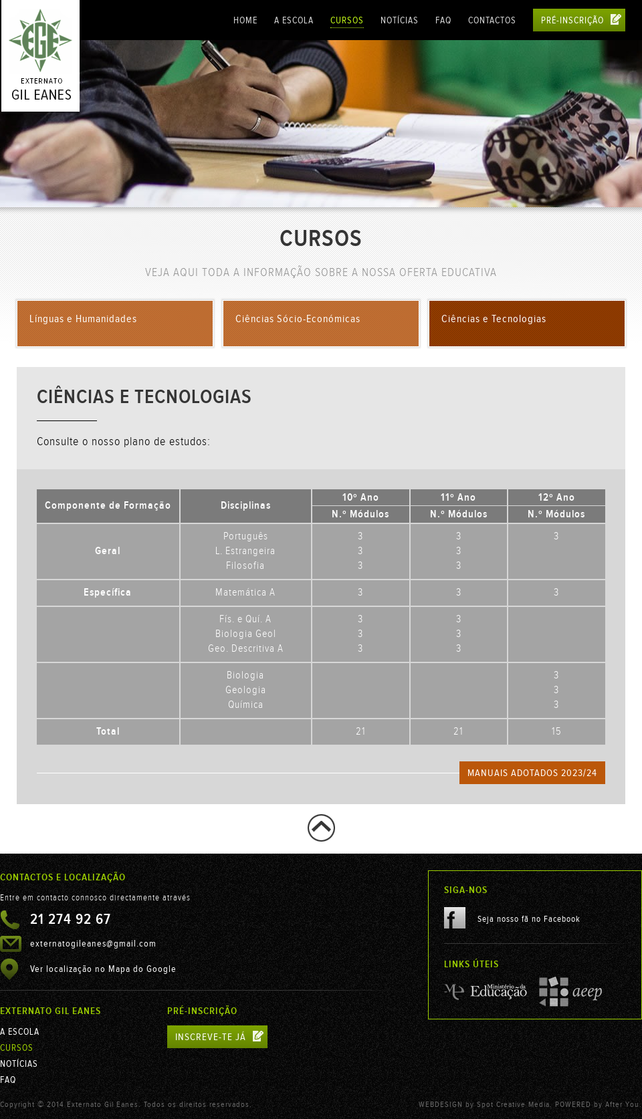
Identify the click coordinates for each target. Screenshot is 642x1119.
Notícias (400, 20)
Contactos (492, 20)
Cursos (347, 20)
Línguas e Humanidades (83, 319)
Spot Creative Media (513, 1104)
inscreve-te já (219, 1037)
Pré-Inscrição (581, 20)
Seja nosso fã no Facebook (512, 917)
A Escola (294, 20)
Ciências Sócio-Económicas (297, 319)
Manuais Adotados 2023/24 (532, 773)
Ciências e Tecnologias (493, 319)
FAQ (443, 20)
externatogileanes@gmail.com (93, 944)
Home (245, 20)
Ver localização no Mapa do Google (103, 969)
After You (622, 1104)
